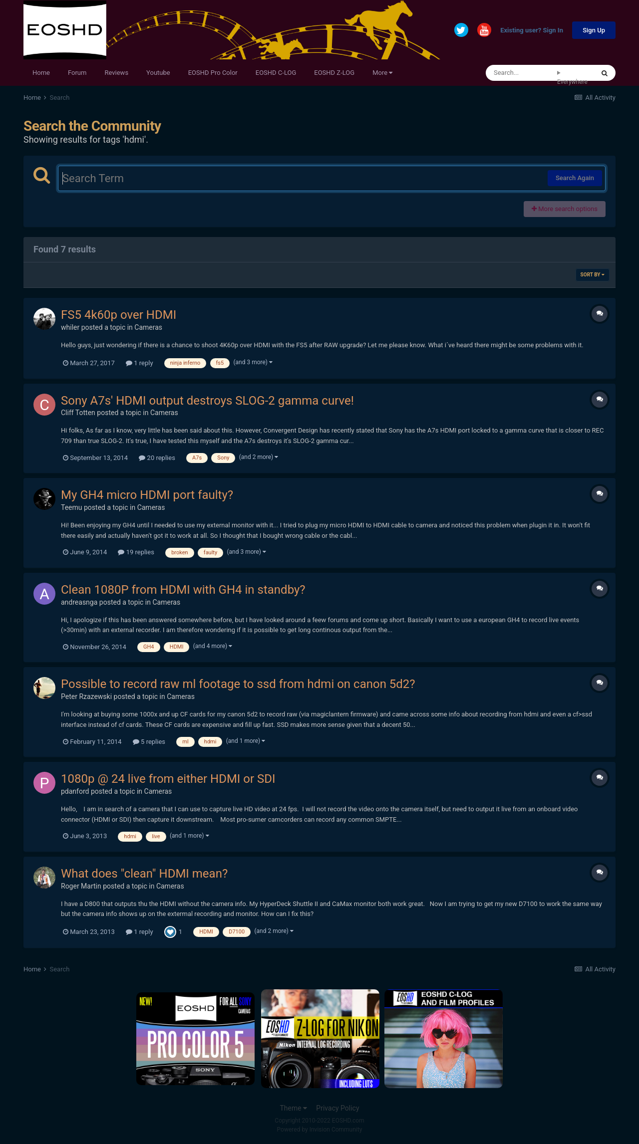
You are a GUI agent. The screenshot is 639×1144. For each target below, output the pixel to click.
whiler (70, 327)
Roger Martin (81, 886)
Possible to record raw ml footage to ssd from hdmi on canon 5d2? (238, 684)
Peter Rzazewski (86, 696)
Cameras (148, 327)
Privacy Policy (337, 1108)
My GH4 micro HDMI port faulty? (147, 495)
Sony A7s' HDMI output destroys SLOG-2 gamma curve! (207, 401)
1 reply (139, 363)
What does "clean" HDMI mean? (144, 874)
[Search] (521, 73)
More (382, 72)
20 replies (157, 457)
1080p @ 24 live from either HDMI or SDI (168, 779)
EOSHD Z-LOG (334, 72)
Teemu (71, 507)
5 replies (149, 741)
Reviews (116, 72)
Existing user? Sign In (531, 30)
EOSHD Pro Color (213, 72)
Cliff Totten (78, 413)
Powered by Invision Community (319, 1129)
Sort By (593, 274)
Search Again (575, 178)
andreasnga (79, 602)
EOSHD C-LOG (276, 72)
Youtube (158, 72)
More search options (565, 209)
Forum (77, 72)
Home (41, 72)
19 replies (136, 552)
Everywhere (572, 81)
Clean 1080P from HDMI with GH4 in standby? (183, 590)
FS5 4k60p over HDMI (118, 315)
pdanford (75, 791)
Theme (293, 1108)
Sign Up (594, 30)
